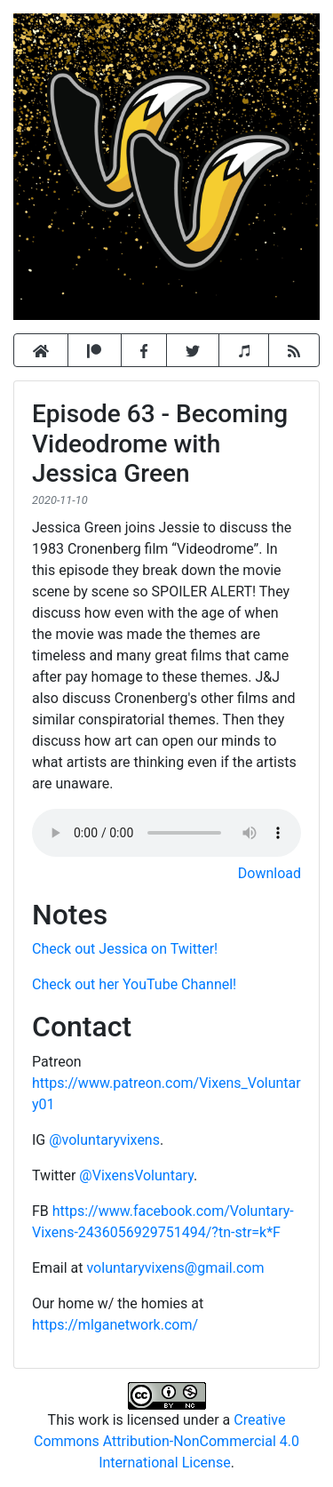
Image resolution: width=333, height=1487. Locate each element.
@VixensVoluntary (136, 1175)
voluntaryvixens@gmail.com (175, 1267)
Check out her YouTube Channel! (134, 984)
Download (269, 873)
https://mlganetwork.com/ (115, 1324)
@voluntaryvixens (104, 1139)
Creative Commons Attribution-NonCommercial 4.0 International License (166, 1441)
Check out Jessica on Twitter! (125, 948)
